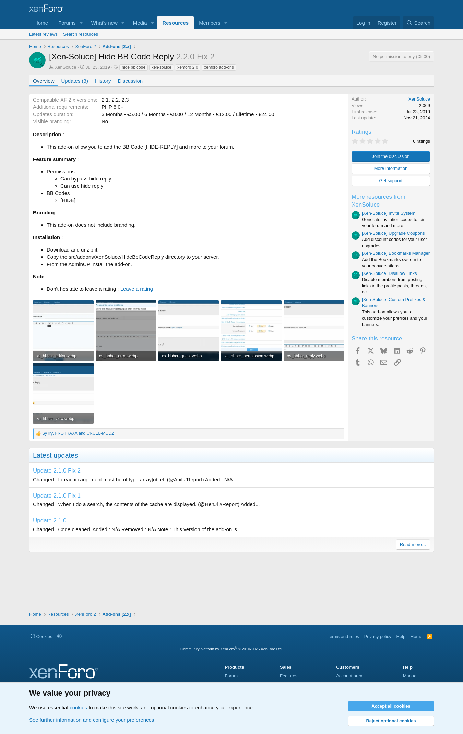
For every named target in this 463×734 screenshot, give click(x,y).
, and (78, 433)
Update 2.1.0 (49, 520)
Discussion (130, 81)
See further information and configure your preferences (91, 720)
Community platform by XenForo (231, 649)
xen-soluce (161, 67)
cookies (78, 707)
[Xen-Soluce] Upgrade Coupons (393, 233)
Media (140, 23)
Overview (44, 81)
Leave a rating (136, 289)
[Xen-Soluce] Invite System (388, 213)
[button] (81, 22)
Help (401, 636)
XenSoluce (65, 67)
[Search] (418, 22)
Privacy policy (377, 636)
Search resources (80, 34)
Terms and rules (343, 636)
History (103, 81)
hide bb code (133, 67)
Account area (349, 675)
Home (41, 23)
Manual (410, 675)
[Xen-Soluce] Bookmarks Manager (396, 253)
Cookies (41, 636)
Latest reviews (43, 34)
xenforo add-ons (219, 67)
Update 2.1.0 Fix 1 (57, 495)
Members (210, 23)
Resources (175, 23)
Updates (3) (74, 81)
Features (288, 675)
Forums (67, 23)
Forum (231, 675)
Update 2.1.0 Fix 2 (57, 470)
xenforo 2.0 (187, 67)
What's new (104, 23)
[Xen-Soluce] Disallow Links (389, 273)
